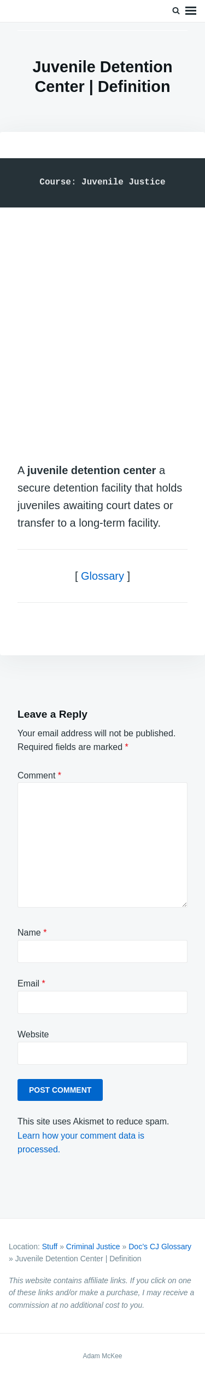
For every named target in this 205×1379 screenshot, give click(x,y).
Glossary (102, 576)
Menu (190, 11)
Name (31, 932)
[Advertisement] (102, 323)
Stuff (50, 1246)
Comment (39, 775)
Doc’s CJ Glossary (159, 1246)
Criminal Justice (93, 1246)
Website (33, 1034)
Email (31, 983)
